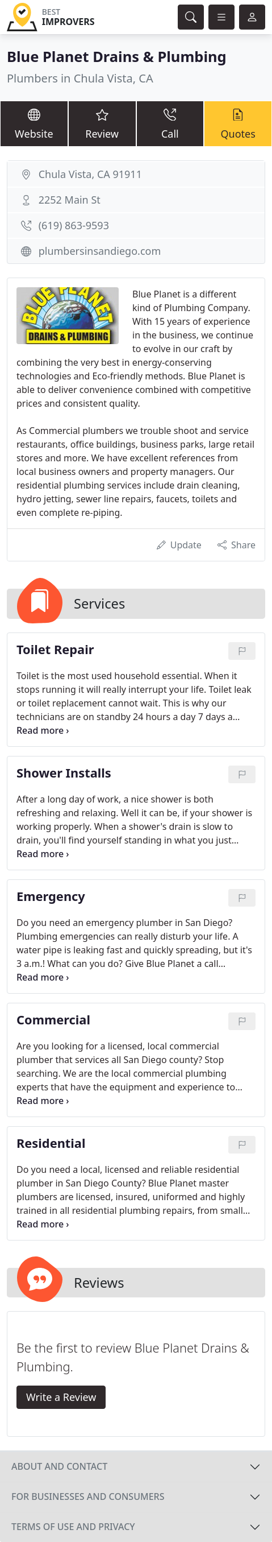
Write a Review (61, 1397)
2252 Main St (70, 199)
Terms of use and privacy (73, 1526)
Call (170, 123)
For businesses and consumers (87, 1496)
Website (34, 123)
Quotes (238, 123)
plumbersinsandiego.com (100, 251)
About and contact (59, 1466)
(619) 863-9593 (74, 225)
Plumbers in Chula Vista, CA (80, 78)
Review (102, 123)
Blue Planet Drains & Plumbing (117, 56)
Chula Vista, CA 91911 (90, 174)
